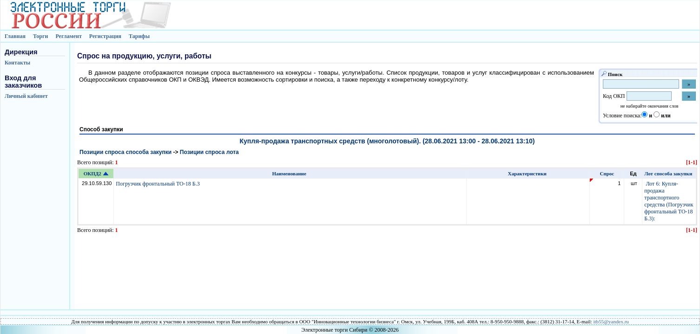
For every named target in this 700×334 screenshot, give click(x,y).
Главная (15, 36)
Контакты (17, 62)
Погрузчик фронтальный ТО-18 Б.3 (158, 183)
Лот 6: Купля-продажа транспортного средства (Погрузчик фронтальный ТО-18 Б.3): (668, 201)
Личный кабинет (26, 96)
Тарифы (139, 36)
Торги (40, 36)
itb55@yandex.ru (610, 321)
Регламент (68, 36)
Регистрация (105, 36)
